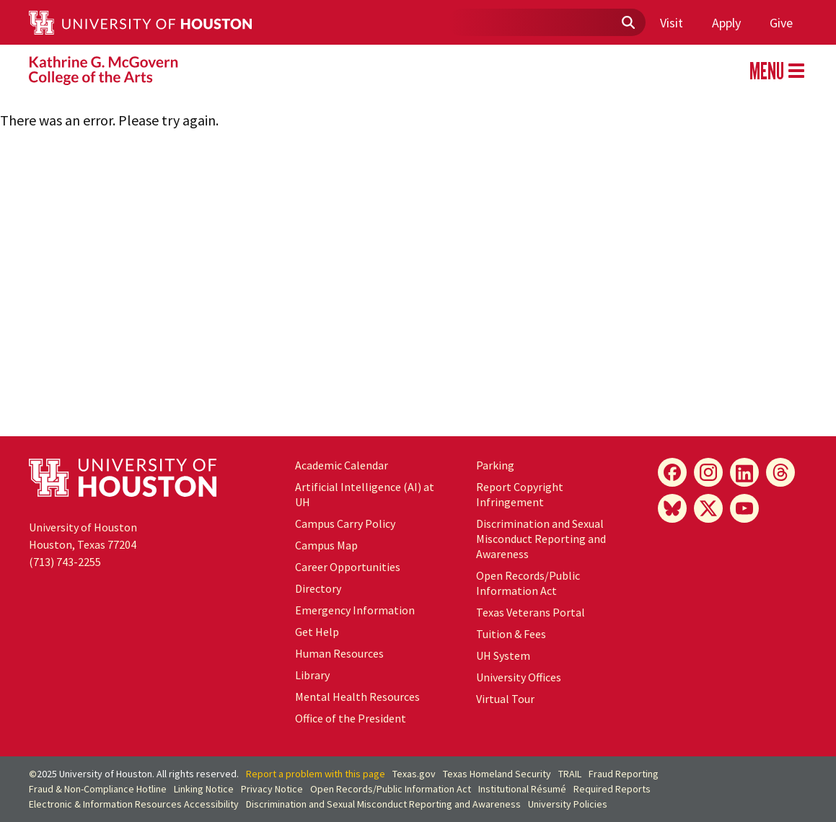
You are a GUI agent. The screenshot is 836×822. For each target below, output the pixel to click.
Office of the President (350, 718)
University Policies (567, 803)
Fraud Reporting (624, 773)
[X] (708, 508)
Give (781, 22)
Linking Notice (204, 788)
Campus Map (326, 545)
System (503, 655)
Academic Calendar (341, 465)
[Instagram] (708, 472)
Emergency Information (355, 610)
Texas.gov (414, 773)
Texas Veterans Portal (530, 612)
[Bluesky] (672, 508)
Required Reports (612, 788)
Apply (726, 22)
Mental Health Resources (357, 696)
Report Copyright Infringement (519, 494)
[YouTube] (744, 508)
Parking (495, 465)
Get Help (317, 631)
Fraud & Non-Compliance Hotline (98, 788)
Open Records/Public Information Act (528, 583)
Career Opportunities (347, 567)
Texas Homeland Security (497, 773)
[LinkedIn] (744, 472)
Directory (318, 588)
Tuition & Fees (511, 634)
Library (312, 675)
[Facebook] (672, 472)
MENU (776, 70)
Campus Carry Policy (345, 523)
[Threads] (780, 472)
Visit (671, 22)
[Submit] (627, 23)
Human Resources (339, 653)
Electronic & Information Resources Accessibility (134, 803)
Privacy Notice (272, 788)
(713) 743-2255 (65, 561)
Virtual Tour (505, 698)
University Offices (518, 677)
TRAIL (569, 773)
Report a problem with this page (315, 773)
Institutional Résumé (522, 788)
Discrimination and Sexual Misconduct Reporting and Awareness (541, 538)
